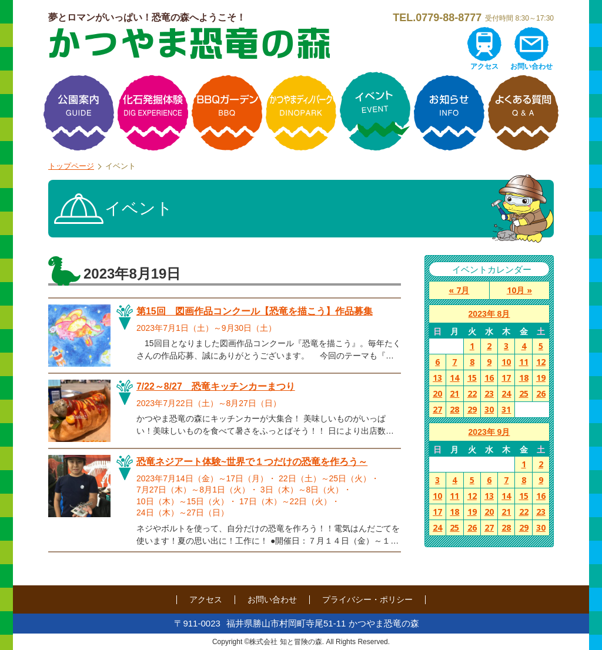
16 (489, 377)
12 (541, 361)
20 (437, 393)
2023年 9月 (489, 432)
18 (524, 377)
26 (541, 393)
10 (506, 361)
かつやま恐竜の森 (189, 43)
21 (454, 393)
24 (506, 393)
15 (472, 377)
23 (489, 393)
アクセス (484, 66)
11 (524, 361)
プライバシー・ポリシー (367, 599)
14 (454, 377)
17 (506, 377)
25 (524, 393)
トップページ (71, 166)
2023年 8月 (489, 314)
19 (541, 377)
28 (454, 409)
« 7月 (459, 290)
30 (489, 409)
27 (437, 409)
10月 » (519, 290)
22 (472, 393)
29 (472, 409)
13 (437, 377)
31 (506, 409)
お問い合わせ (531, 66)
